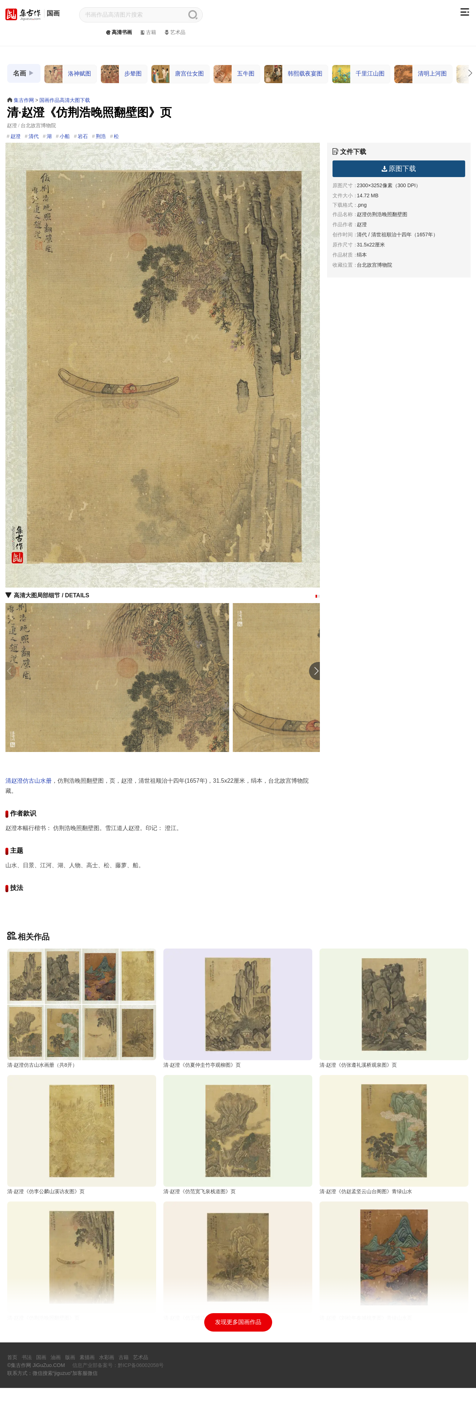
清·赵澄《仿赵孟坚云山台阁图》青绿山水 (366, 1228)
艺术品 (174, 32)
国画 (53, 13)
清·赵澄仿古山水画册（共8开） (42, 1065)
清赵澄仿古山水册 (28, 781)
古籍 (147, 32)
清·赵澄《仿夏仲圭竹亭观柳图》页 (202, 1065)
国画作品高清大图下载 (64, 100)
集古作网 (24, 100)
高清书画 (118, 32)
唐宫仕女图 (177, 74)
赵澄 (15, 136)
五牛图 (234, 74)
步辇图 (121, 74)
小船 (65, 136)
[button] (316, 596)
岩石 (83, 136)
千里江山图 (358, 74)
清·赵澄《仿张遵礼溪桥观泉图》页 (358, 1065)
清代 (34, 136)
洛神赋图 (67, 74)
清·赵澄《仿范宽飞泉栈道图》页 (199, 1228)
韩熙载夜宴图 (293, 74)
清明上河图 (420, 74)
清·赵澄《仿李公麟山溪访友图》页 (46, 1228)
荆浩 (101, 136)
